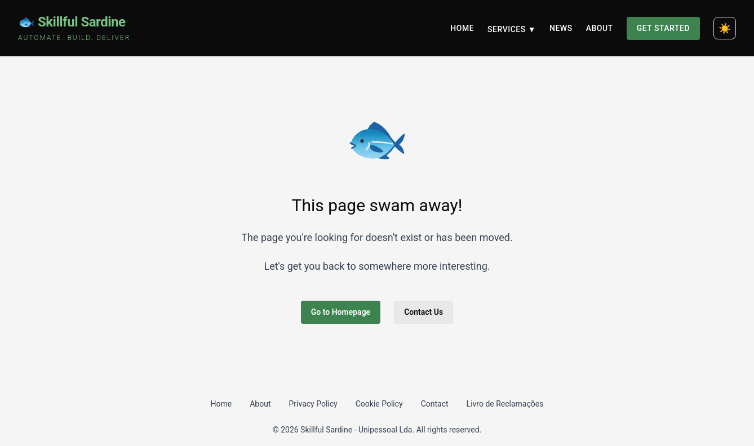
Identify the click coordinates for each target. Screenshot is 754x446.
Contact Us (423, 311)
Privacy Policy (313, 403)
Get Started (663, 28)
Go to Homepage (340, 311)
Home (462, 28)
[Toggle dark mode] (724, 28)
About (599, 28)
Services (511, 29)
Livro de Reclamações (505, 403)
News (561, 28)
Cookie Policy (379, 403)
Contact (435, 403)
